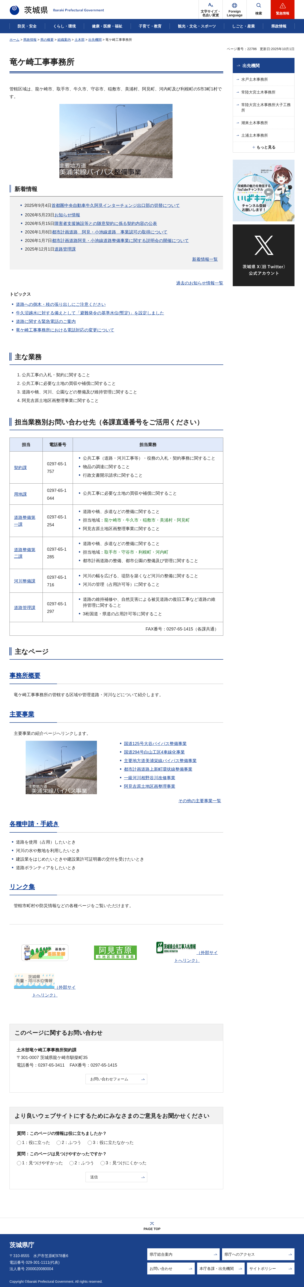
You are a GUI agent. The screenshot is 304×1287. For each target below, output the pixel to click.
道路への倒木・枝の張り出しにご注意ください (61, 304)
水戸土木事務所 (254, 79)
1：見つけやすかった (42, 1163)
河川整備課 (24, 581)
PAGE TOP (151, 1229)
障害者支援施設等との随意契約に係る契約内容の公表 (105, 223)
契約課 (20, 467)
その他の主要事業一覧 (199, 800)
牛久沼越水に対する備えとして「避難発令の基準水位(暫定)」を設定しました (90, 313)
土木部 (80, 40)
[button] (235, 9)
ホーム (14, 40)
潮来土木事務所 (254, 123)
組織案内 (64, 40)
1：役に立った (36, 1142)
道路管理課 (65, 249)
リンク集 (22, 886)
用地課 (20, 494)
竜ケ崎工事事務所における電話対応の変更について (65, 330)
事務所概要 (25, 675)
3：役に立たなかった (113, 1142)
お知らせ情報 (67, 215)
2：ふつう (71, 1142)
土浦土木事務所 (254, 135)
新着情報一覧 (205, 259)
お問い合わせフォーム (109, 1079)
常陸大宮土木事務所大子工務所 (266, 107)
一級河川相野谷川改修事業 (149, 777)
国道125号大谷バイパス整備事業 (155, 743)
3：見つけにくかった (126, 1163)
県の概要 (47, 40)
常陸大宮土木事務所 (258, 92)
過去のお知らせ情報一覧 (199, 283)
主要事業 (22, 714)
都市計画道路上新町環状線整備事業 (158, 769)
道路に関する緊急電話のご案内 (46, 321)
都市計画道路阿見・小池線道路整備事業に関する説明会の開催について (120, 240)
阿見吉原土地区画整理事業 (149, 786)
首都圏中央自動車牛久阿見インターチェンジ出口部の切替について (116, 205)
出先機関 (95, 40)
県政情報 (30, 40)
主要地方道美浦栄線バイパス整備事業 (160, 760)
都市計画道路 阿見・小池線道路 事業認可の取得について (109, 232)
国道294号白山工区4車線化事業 (154, 752)
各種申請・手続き (34, 823)
